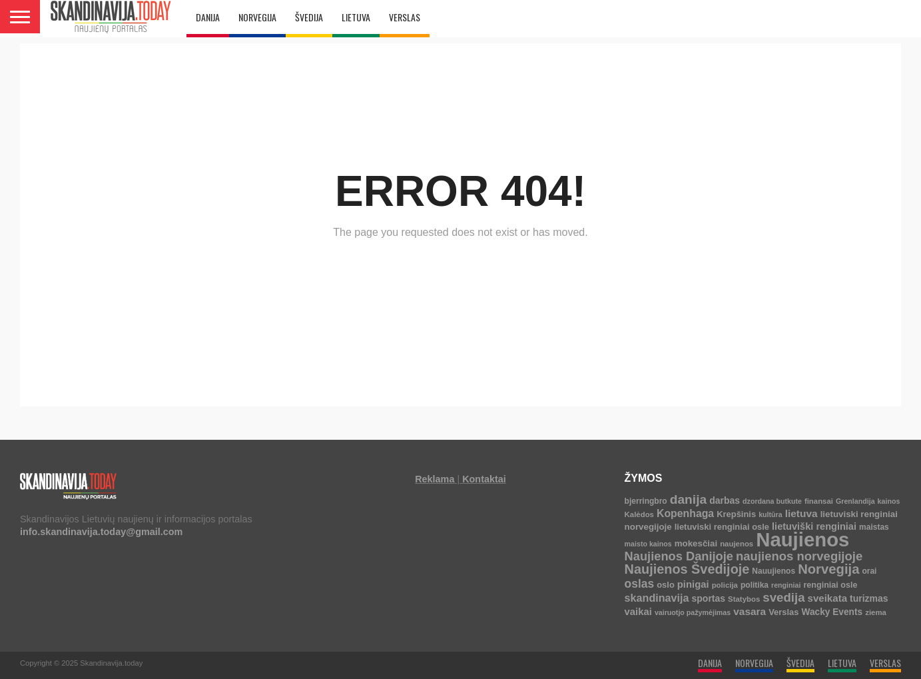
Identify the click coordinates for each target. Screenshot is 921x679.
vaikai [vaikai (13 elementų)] (638, 611)
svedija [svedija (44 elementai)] (783, 597)
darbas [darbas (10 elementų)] (724, 500)
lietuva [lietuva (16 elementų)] (801, 513)
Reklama (434, 479)
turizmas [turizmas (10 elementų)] (869, 598)
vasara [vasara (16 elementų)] (749, 611)
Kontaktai (484, 479)
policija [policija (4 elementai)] (725, 585)
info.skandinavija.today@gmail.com (101, 531)
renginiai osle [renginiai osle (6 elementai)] (830, 585)
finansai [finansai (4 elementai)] (818, 501)
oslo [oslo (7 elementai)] (666, 585)
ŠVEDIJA (309, 17)
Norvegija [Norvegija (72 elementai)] (828, 569)
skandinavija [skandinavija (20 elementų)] (657, 598)
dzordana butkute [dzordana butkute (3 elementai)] (772, 501)
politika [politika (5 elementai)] (754, 585)
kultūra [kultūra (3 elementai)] (770, 514)
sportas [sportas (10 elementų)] (709, 598)
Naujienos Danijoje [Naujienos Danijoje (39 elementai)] (679, 556)
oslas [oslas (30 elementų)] (640, 583)
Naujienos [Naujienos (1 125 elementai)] (802, 539)
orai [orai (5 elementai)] (869, 571)
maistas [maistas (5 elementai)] (874, 527)
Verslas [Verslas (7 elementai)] (783, 612)
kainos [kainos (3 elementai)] (889, 501)
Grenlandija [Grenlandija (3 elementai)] (855, 501)
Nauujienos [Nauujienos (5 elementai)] (773, 571)
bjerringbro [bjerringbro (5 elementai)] (646, 501)
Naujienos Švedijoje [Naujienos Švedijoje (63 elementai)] (687, 569)
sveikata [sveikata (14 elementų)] (828, 598)
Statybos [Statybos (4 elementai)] (744, 599)
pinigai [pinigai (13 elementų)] (693, 584)
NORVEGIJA (257, 17)
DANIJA (208, 17)
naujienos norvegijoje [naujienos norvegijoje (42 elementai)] (799, 556)
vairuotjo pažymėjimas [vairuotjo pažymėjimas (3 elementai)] (693, 612)
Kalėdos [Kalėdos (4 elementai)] (639, 514)
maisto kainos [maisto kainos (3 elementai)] (648, 544)
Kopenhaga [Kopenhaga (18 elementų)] (685, 513)
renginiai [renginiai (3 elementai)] (785, 585)
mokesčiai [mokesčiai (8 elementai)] (696, 543)
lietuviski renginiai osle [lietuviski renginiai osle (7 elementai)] (722, 527)
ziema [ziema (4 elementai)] (875, 612)
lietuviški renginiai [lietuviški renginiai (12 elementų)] (814, 526)
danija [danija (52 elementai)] (688, 499)
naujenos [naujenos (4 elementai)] (736, 544)
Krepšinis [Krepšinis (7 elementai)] (736, 514)
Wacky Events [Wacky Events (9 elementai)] (832, 612)
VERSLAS (404, 17)
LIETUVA (356, 17)
